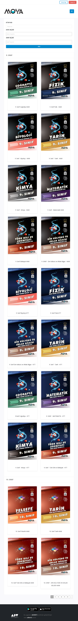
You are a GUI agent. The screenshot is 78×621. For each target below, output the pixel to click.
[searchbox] (39, 34)
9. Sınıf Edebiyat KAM (22, 261)
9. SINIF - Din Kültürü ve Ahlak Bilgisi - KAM (56, 261)
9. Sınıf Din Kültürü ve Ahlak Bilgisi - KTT (22, 365)
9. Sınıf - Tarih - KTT (55, 365)
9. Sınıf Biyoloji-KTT (22, 313)
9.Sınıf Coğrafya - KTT (22, 416)
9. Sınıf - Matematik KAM (56, 210)
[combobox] (39, 34)
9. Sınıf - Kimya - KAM (22, 210)
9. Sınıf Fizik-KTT (55, 313)
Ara (39, 46)
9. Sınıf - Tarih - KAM (55, 158)
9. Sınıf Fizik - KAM (56, 107)
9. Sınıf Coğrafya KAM (22, 107)
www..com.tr (30, 617)
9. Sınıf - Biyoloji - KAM (22, 158)
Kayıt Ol (72, 2)
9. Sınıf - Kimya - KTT (22, 468)
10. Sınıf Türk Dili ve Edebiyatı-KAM (22, 583)
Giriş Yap (63, 2)
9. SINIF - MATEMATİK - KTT (55, 416)
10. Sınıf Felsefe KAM (22, 531)
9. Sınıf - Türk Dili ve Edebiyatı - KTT (55, 468)
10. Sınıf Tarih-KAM (55, 531)
